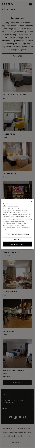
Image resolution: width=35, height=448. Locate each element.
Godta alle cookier (17, 244)
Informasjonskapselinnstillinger (17, 234)
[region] (17, 224)
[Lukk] (31, 201)
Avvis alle (17, 239)
